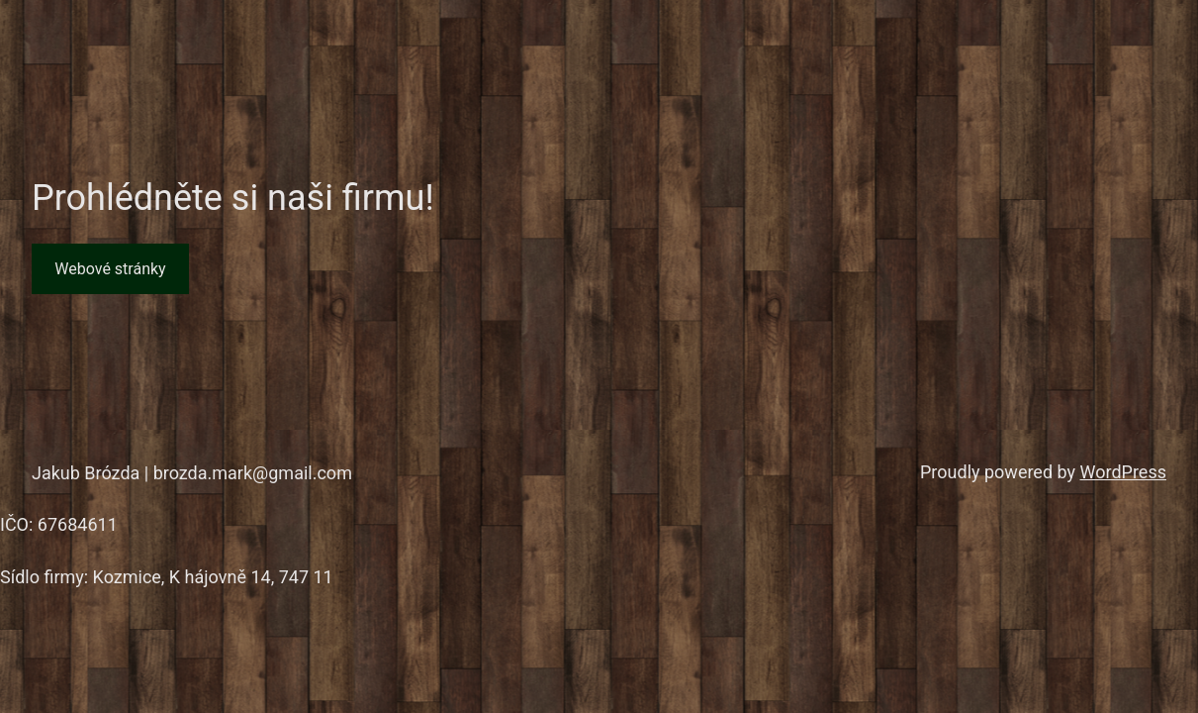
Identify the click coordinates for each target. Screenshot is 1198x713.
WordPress (1123, 471)
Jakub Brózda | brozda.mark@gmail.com (192, 472)
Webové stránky (109, 268)
